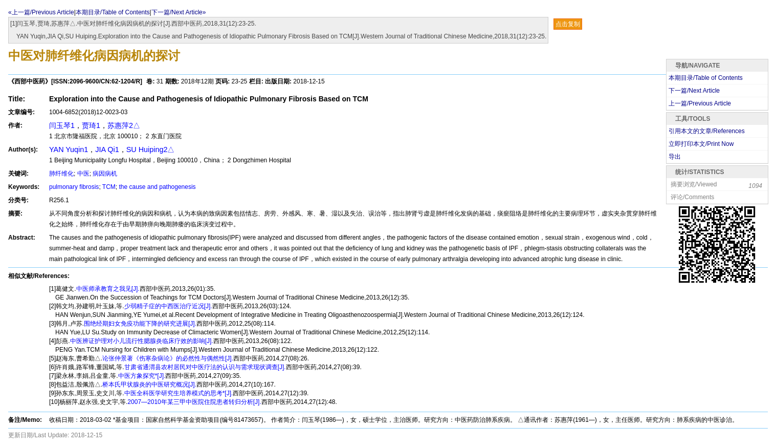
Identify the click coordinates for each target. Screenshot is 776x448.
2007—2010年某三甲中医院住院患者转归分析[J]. (194, 402)
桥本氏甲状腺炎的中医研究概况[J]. (149, 384)
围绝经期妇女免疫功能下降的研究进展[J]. (140, 323)
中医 (83, 173)
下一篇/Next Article (694, 90)
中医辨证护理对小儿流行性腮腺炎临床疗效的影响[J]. (141, 341)
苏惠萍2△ (123, 125)
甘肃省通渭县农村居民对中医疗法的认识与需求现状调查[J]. (205, 367)
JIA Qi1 (107, 149)
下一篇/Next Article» (178, 12)
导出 (675, 156)
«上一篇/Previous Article (41, 12)
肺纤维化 (61, 173)
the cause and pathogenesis (157, 186)
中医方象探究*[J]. (142, 375)
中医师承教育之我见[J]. (108, 288)
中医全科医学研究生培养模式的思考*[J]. (178, 393)
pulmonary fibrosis (74, 186)
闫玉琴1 (62, 125)
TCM (109, 186)
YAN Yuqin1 (68, 149)
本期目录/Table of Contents (113, 12)
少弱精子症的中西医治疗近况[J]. (168, 306)
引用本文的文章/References (707, 131)
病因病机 (105, 173)
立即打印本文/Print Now (701, 143)
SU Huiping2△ (150, 149)
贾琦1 (91, 125)
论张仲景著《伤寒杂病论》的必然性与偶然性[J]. (167, 358)
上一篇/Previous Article (700, 103)
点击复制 (568, 24)
